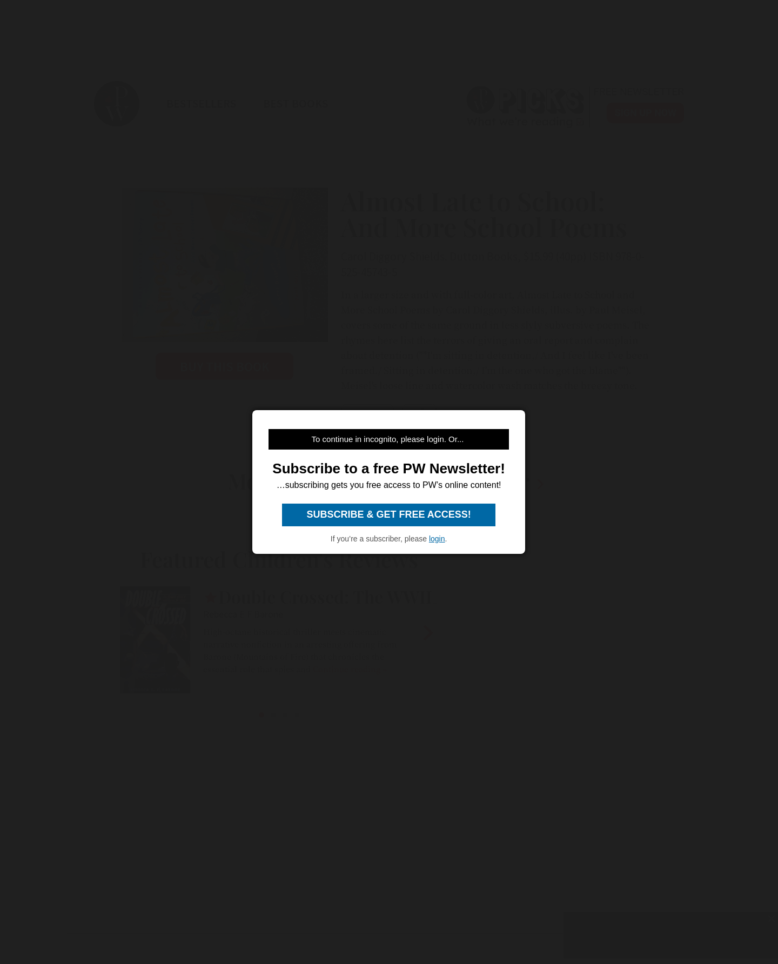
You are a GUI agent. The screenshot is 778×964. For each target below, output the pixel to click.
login (437, 538)
